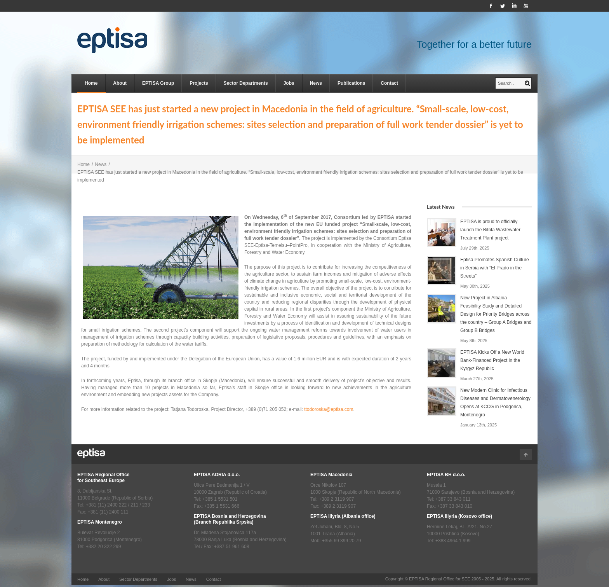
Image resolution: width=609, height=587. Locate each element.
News (316, 83)
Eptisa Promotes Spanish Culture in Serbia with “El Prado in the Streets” (494, 268)
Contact (389, 83)
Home (91, 83)
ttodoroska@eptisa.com (328, 409)
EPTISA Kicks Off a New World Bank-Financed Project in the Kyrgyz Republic (492, 360)
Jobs (289, 83)
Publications (351, 83)
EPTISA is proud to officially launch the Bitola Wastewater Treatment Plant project (490, 230)
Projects (199, 83)
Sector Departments (246, 83)
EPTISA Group (158, 83)
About (120, 83)
